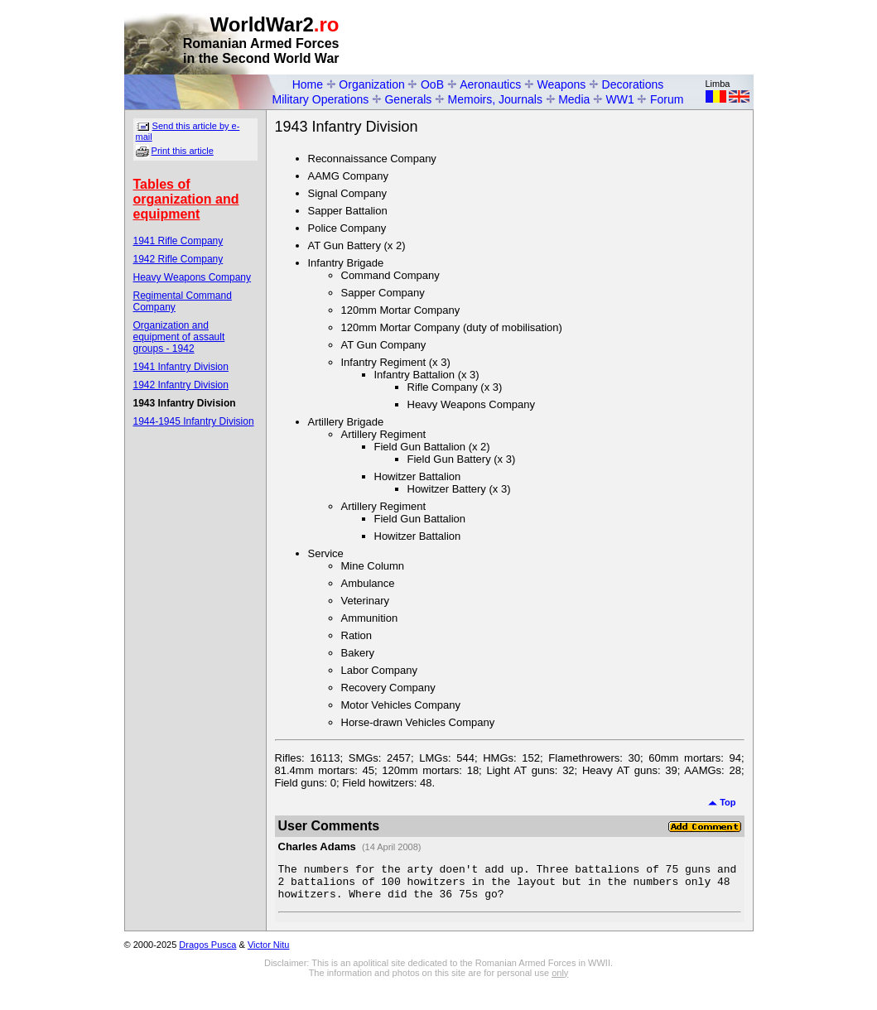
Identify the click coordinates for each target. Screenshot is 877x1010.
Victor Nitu (269, 952)
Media (574, 99)
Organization (371, 84)
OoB (432, 84)
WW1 (620, 99)
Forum (666, 99)
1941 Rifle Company (178, 241)
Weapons (561, 84)
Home (307, 84)
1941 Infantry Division (181, 367)
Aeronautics (490, 84)
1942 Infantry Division (181, 385)
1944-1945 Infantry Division (193, 421)
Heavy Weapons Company (192, 277)
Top (721, 802)
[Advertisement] (560, 38)
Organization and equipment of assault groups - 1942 (179, 337)
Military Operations (320, 99)
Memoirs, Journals (495, 99)
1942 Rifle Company (178, 259)
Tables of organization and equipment (186, 199)
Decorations (633, 84)
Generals (407, 99)
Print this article (183, 151)
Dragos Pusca (207, 952)
